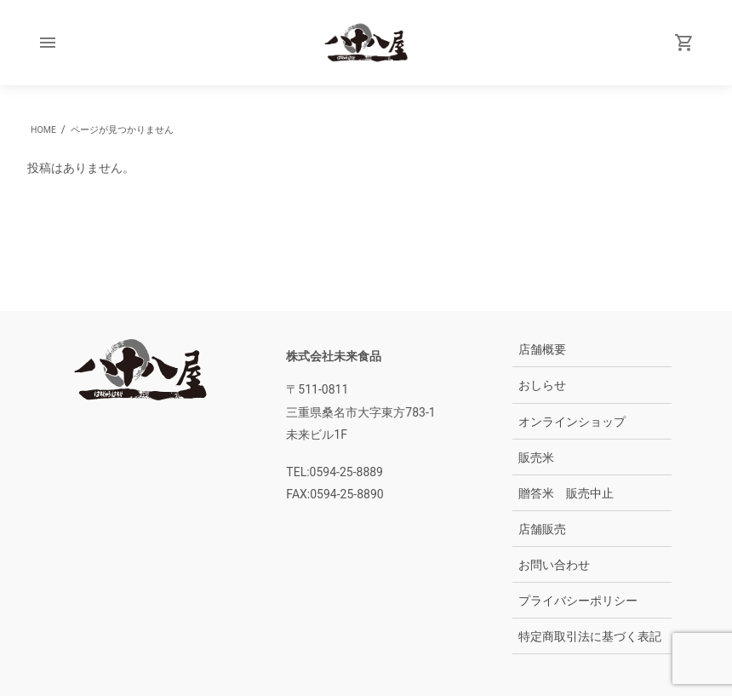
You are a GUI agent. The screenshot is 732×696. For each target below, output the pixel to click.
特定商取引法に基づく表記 (589, 636)
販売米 (536, 457)
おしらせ (542, 385)
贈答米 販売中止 (566, 493)
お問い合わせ (554, 565)
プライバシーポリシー (578, 600)
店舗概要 (542, 349)
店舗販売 (542, 529)
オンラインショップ (572, 422)
